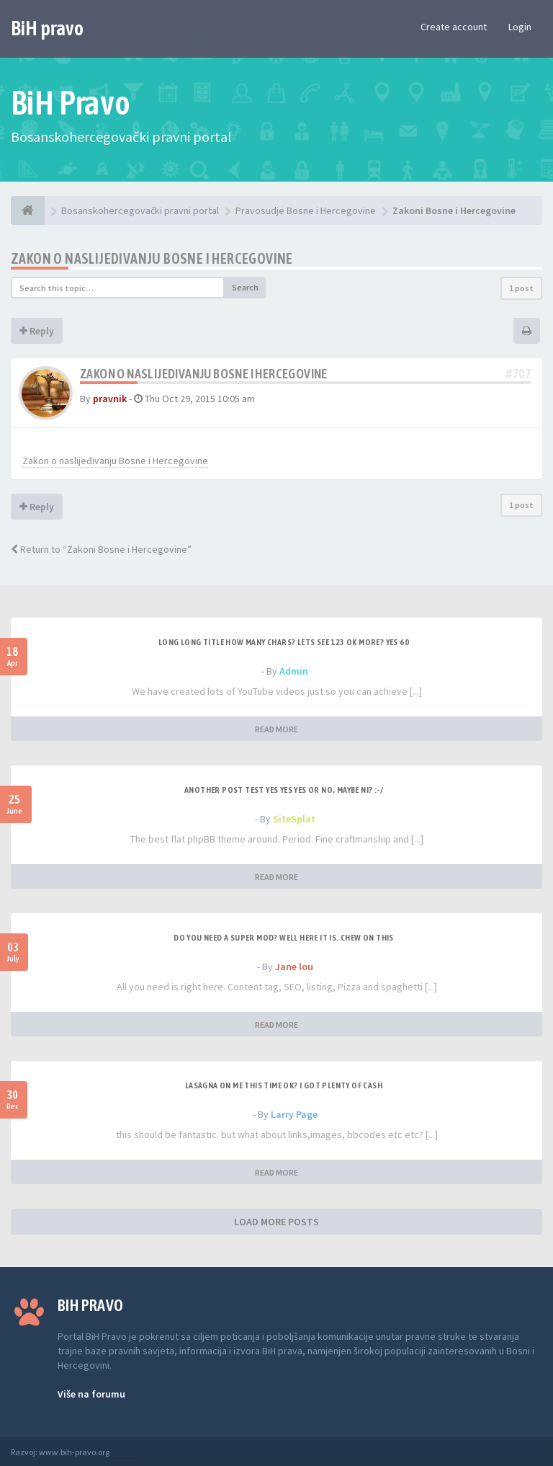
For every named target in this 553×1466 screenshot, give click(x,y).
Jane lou (294, 966)
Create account (454, 26)
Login (519, 26)
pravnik (110, 398)
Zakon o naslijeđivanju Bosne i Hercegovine (115, 460)
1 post (521, 288)
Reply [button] (36, 330)
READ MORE (276, 729)
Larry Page (294, 1114)
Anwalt (124, 1452)
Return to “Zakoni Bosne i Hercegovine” (101, 549)
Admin (293, 671)
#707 (518, 373)
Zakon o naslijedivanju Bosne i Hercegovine (152, 258)
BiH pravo (47, 28)
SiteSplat (294, 818)
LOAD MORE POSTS (276, 1221)
